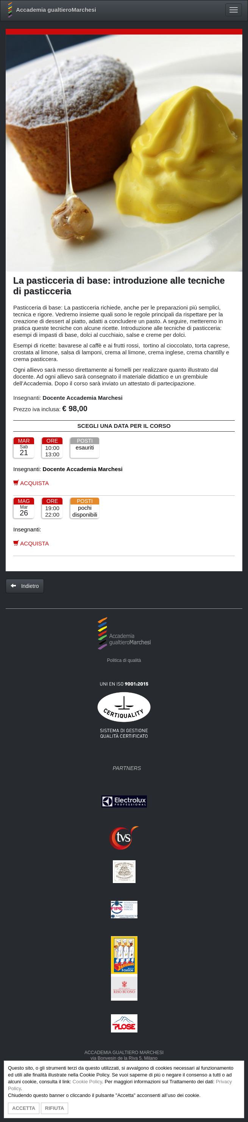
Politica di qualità (124, 660)
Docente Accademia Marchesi (83, 397)
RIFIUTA (54, 1108)
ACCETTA (23, 1108)
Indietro (25, 586)
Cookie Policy (87, 1081)
